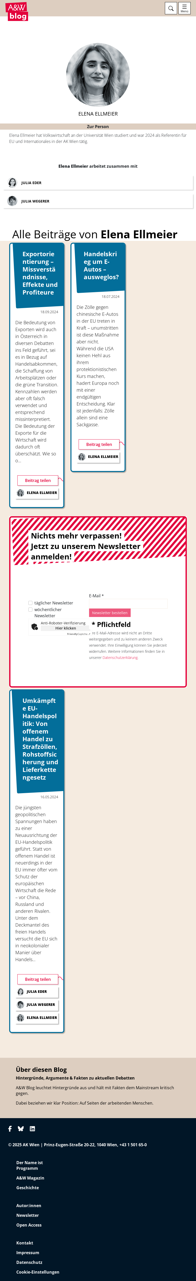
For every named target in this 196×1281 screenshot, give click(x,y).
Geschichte (27, 1187)
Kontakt (24, 1243)
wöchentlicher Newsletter (48, 613)
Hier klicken (65, 628)
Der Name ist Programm (29, 1165)
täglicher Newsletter (53, 603)
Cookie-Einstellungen (37, 1272)
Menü (184, 11)
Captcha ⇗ (78, 634)
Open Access (29, 1225)
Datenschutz (29, 1262)
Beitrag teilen (38, 480)
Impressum (27, 1252)
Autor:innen (28, 1205)
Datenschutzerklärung (120, 657)
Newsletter (27, 1215)
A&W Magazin (30, 1178)
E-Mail (96, 596)
